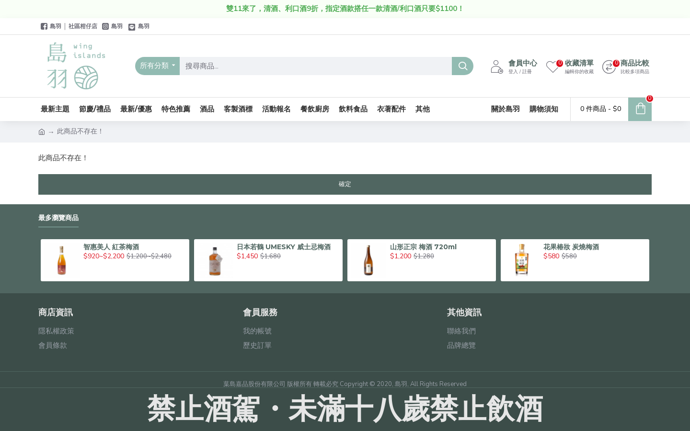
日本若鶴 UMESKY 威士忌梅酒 (284, 247)
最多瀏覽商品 (58, 218)
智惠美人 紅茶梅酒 (111, 247)
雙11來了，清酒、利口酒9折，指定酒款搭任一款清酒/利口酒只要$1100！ (345, 8)
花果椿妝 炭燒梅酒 (571, 247)
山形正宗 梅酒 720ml (423, 247)
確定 (345, 184)
